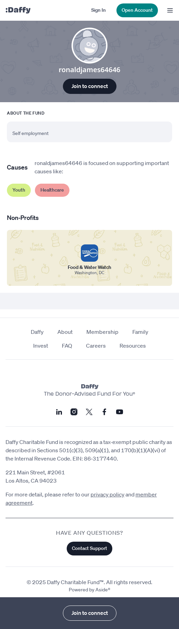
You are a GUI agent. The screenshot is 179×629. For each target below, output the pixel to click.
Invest (40, 345)
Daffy (37, 331)
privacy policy (107, 494)
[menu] (168, 10)
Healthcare (52, 190)
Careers (96, 345)
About (65, 331)
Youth (18, 190)
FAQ (67, 345)
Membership (102, 331)
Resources (133, 345)
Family (140, 331)
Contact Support (89, 548)
